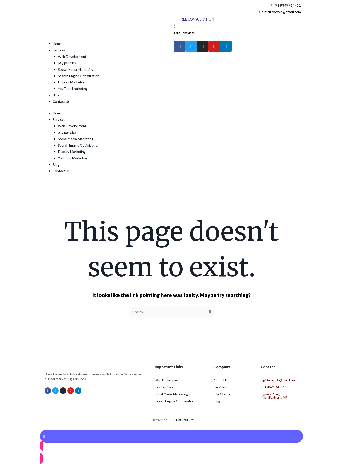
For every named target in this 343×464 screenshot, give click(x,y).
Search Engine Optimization (79, 76)
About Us (220, 380)
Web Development (72, 56)
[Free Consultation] (196, 19)
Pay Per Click (164, 387)
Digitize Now (185, 420)
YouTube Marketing (73, 88)
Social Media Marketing (76, 69)
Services (59, 50)
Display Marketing (72, 82)
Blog (56, 95)
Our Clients (222, 394)
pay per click (67, 63)
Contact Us (61, 101)
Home (57, 44)
